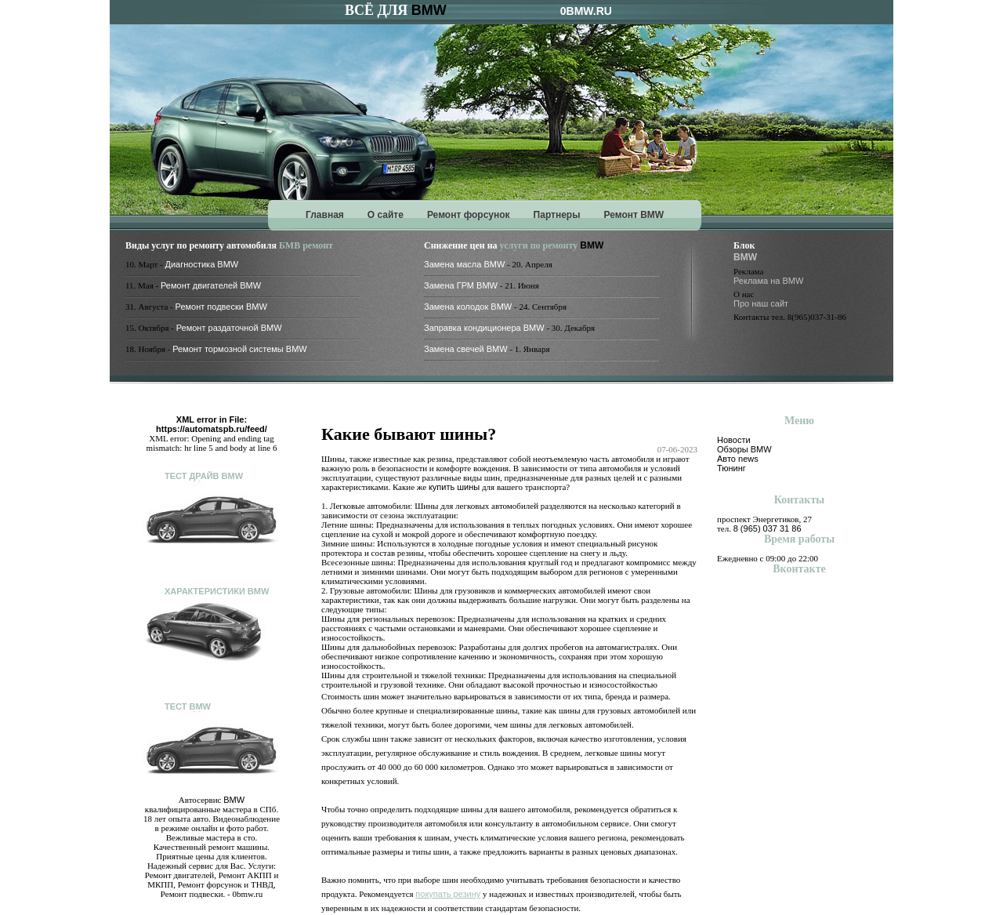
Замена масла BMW (464, 264)
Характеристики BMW (217, 591)
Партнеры (557, 214)
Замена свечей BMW (466, 349)
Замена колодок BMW (468, 306)
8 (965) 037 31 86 (767, 528)
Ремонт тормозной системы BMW (239, 349)
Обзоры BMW (744, 449)
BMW (429, 10)
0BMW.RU (586, 11)
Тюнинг (731, 468)
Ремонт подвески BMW (221, 306)
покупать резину (447, 894)
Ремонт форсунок (468, 214)
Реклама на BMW (768, 280)
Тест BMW (188, 706)
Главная (325, 214)
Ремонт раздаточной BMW (229, 327)
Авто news (738, 458)
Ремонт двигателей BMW (211, 285)
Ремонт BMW (633, 214)
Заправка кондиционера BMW (484, 327)
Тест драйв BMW (204, 476)
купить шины (454, 487)
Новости (734, 440)
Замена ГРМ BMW (461, 285)
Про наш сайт (760, 303)
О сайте (386, 214)
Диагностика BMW (202, 264)
